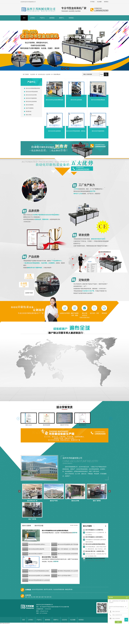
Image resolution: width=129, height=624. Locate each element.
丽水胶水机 (28, 111)
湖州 (37, 597)
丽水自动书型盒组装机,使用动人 (37, 544)
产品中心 (42, 18)
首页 (24, 18)
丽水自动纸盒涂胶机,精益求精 (36, 549)
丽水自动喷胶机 (30, 104)
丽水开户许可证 (64, 425)
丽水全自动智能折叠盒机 (98, 99)
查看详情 (74, 532)
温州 (42, 597)
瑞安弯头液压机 (48, 589)
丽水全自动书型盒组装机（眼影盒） (76, 131)
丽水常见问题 (39, 525)
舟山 (32, 597)
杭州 (48, 597)
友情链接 (28, 589)
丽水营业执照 (46, 425)
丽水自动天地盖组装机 (31, 98)
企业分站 (28, 595)
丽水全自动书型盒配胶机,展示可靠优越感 (68, 544)
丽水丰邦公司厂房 (32, 500)
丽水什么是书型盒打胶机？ (65, 575)
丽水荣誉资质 (64, 407)
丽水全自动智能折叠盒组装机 (33, 88)
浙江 (50, 597)
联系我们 (106, 1)
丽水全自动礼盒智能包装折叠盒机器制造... (96, 544)
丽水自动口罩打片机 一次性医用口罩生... (95, 551)
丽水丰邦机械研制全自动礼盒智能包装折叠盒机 (55, 530)
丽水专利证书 (82, 425)
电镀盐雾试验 (69, 589)
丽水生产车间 (54, 500)
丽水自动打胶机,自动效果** (36, 553)
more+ (72, 525)
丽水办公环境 (75, 500)
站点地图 (99, 1)
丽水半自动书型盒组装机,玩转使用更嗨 (68, 553)
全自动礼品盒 (41, 74)
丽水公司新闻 (87, 526)
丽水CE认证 (29, 425)
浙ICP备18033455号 (5, 623)
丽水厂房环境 (97, 500)
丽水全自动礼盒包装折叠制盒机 (54, 99)
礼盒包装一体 (33, 74)
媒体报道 (51, 18)
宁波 (45, 597)
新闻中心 (61, 18)
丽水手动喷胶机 (30, 108)
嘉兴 (40, 597)
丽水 (26, 597)
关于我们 (92, 1)
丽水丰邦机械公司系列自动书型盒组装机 (95, 558)
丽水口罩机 (28, 114)
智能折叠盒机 (56, 74)
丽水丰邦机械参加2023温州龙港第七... (95, 537)
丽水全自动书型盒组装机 (32, 91)
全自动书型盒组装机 (37, 589)
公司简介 (32, 18)
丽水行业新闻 (26, 525)
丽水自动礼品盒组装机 (31, 101)
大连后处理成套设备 (59, 589)
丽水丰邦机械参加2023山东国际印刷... (95, 530)
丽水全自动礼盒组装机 (54, 131)
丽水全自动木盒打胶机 (31, 95)
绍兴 (34, 597)
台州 (29, 597)
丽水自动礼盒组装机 (76, 99)
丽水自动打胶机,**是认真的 (49, 557)
